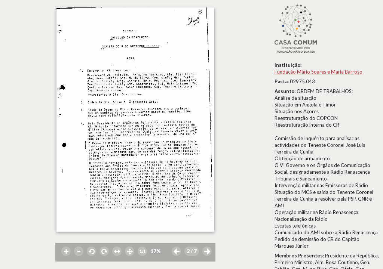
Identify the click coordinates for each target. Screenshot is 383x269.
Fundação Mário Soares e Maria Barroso (318, 72)
